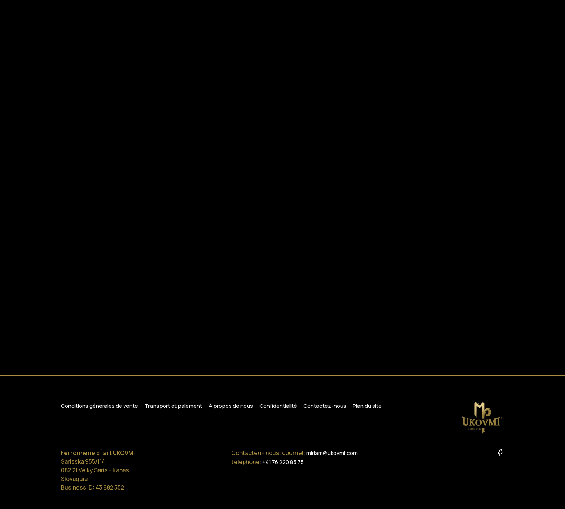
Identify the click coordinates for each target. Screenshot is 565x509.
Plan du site (367, 406)
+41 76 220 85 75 (283, 462)
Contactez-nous (324, 406)
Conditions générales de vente (99, 406)
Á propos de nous (231, 406)
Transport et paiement (173, 406)
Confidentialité (278, 406)
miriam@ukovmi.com (332, 453)
